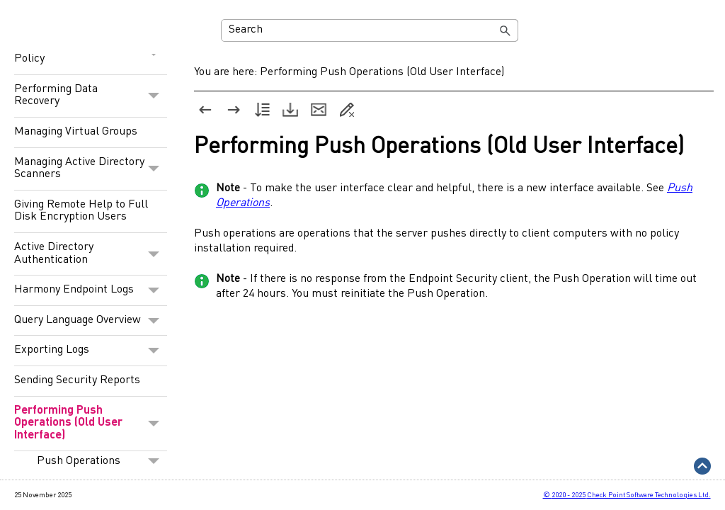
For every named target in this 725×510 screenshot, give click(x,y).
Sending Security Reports (77, 380)
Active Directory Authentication (90, 254)
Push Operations (102, 461)
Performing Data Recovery (90, 96)
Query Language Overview (90, 321)
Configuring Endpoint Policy (90, 53)
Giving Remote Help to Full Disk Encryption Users (81, 211)
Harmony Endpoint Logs (90, 290)
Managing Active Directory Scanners (90, 169)
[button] (505, 30)
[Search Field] (370, 30)
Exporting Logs (90, 351)
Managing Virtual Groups (75, 131)
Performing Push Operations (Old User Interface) (90, 424)
